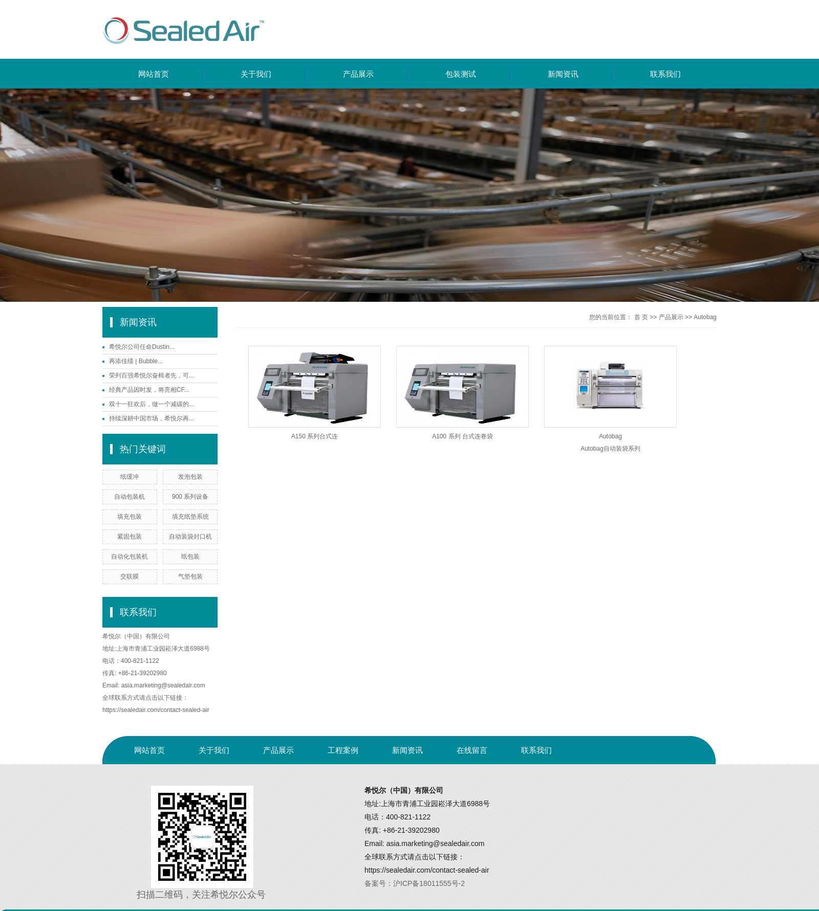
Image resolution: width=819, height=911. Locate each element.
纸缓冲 (129, 476)
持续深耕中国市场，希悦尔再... (151, 418)
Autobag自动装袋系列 (610, 448)
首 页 (641, 317)
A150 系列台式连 (314, 436)
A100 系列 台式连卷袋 (462, 436)
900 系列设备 (190, 496)
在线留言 (472, 750)
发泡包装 (190, 476)
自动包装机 (129, 496)
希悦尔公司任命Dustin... (142, 346)
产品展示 (358, 74)
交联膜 (129, 576)
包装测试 (460, 74)
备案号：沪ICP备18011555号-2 (414, 883)
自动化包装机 (129, 556)
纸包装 (190, 556)
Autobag (705, 317)
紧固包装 (129, 536)
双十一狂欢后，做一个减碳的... (151, 404)
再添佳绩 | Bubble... (136, 361)
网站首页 (153, 74)
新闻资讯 (563, 74)
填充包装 (129, 516)
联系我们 (665, 74)
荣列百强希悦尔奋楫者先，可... (151, 375)
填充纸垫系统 (190, 516)
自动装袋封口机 (190, 536)
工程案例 (343, 750)
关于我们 (256, 74)
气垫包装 (190, 576)
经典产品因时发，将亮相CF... (149, 389)
